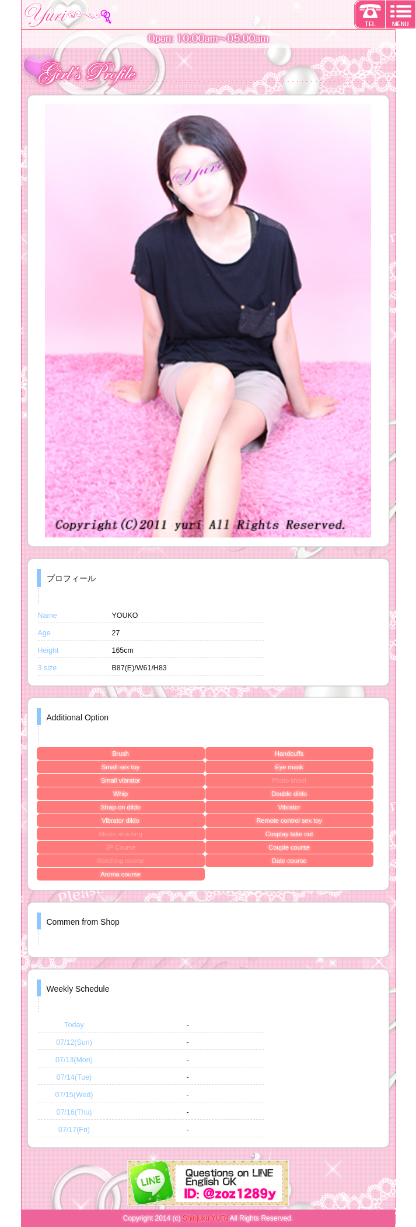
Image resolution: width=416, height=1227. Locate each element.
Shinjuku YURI (205, 1218)
